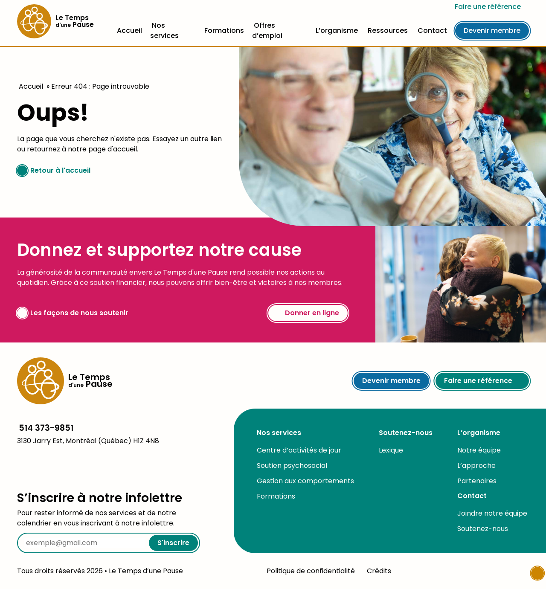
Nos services (164, 30)
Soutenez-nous (406, 433)
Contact (432, 30)
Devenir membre (492, 30)
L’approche (476, 465)
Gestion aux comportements (305, 481)
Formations (224, 30)
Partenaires (477, 481)
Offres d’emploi (267, 30)
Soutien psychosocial (292, 465)
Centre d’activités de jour (299, 450)
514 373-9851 (46, 428)
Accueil (129, 30)
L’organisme (337, 30)
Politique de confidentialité (311, 571)
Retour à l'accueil (53, 170)
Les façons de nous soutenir (72, 313)
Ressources (388, 30)
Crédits (379, 571)
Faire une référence (492, 7)
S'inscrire (173, 543)
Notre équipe (479, 450)
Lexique (391, 450)
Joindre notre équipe (492, 513)
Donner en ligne (308, 313)
